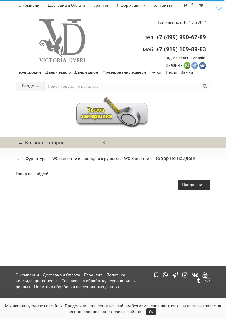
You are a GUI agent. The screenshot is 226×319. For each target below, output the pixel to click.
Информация (131, 5)
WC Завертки (132, 158)
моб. (174, 49)
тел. (150, 37)
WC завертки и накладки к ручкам (81, 158)
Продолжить (194, 184)
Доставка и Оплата (66, 5)
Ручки (155, 72)
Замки (187, 72)
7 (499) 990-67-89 (182, 37)
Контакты (162, 5)
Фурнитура (31, 158)
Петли (171, 72)
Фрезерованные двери (124, 72)
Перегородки (28, 72)
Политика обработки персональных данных (77, 286)
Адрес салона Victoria (186, 58)
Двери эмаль (58, 72)
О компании (30, 5)
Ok (151, 312)
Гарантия (100, 5)
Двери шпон (86, 72)
